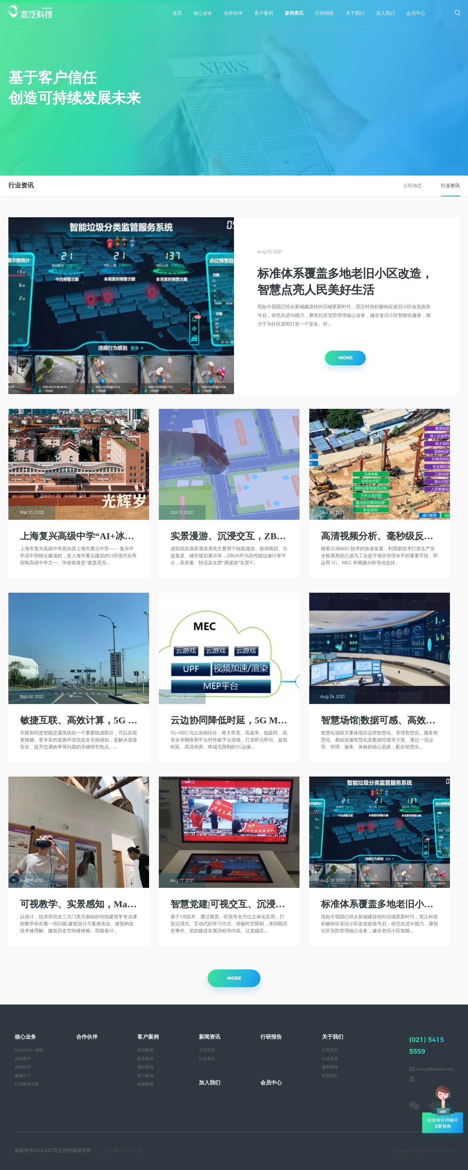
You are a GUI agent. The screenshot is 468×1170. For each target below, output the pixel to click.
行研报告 (324, 13)
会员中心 (415, 13)
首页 (177, 13)
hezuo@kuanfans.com (435, 1069)
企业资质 (330, 1058)
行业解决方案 (27, 1084)
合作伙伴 (233, 13)
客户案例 (263, 13)
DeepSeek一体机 (29, 1050)
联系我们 (330, 1075)
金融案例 (145, 1084)
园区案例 (145, 1067)
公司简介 (330, 1050)
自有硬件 (23, 1058)
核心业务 (203, 13)
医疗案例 (145, 1075)
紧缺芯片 (23, 1075)
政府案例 (145, 1050)
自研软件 (23, 1067)
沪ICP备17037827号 (123, 1150)
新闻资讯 (294, 13)
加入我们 (385, 13)
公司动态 (412, 185)
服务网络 (330, 1067)
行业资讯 (450, 185)
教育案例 (145, 1058)
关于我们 (355, 13)
